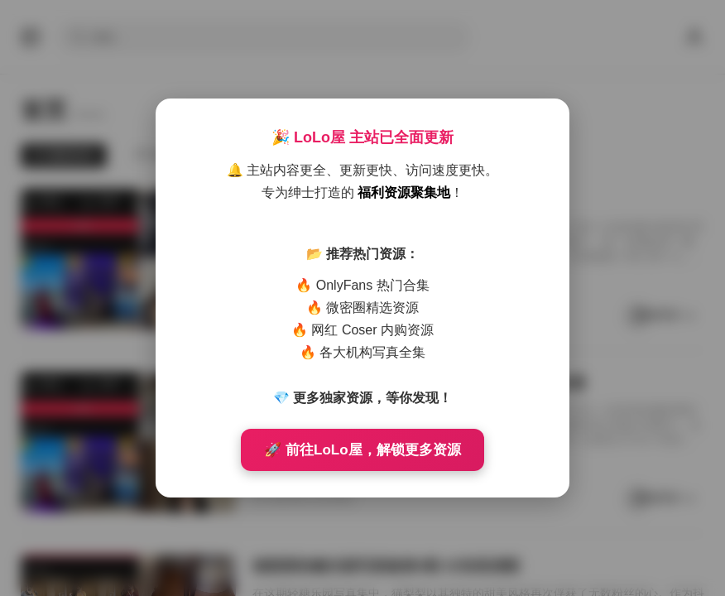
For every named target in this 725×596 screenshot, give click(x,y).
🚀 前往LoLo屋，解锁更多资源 (362, 450)
